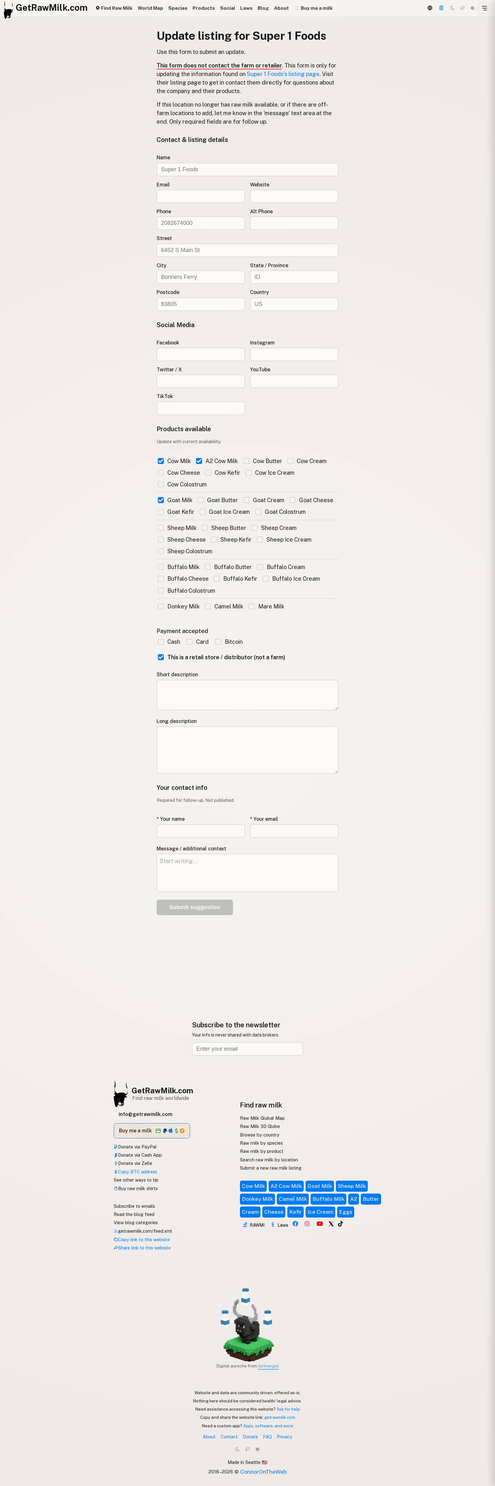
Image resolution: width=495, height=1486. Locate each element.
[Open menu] (484, 8)
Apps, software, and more (268, 1425)
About (281, 8)
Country (259, 292)
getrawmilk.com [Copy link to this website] (279, 1417)
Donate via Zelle (133, 1163)
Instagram (262, 343)
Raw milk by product (261, 1151)
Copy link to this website (142, 1239)
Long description (177, 721)
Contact (229, 1436)
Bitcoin (228, 641)
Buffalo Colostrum (186, 590)
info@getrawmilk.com (145, 1114)
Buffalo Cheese (183, 578)
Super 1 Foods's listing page (283, 74)
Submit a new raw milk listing (270, 1168)
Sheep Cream (273, 528)
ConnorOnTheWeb (263, 1471)
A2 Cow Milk (217, 461)
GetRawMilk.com (162, 1090)
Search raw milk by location (269, 1159)
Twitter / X (169, 370)
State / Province (269, 265)
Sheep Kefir (231, 539)
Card (198, 641)
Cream (250, 1212)
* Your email (264, 819)
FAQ (267, 1436)
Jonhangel (268, 1365)
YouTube (260, 370)
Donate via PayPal (135, 1146)
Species (178, 8)
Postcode (168, 292)
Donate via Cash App (138, 1155)
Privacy (284, 1436)
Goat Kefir (176, 511)
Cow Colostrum (182, 484)
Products (204, 8)
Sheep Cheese (182, 539)
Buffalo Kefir (235, 578)
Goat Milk (175, 500)
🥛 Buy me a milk (313, 8)
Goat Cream (263, 500)
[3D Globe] (430, 8)
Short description (177, 675)
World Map (150, 8)
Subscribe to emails (134, 1206)
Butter (371, 1199)
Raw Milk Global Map (262, 1118)
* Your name (171, 819)
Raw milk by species (261, 1143)
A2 (353, 1199)
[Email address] (247, 1049)
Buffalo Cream (281, 567)
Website (259, 185)
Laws (246, 8)
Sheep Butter (224, 528)
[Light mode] (473, 8)
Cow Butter (262, 461)
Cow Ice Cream (269, 472)
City (161, 265)
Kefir (295, 1212)
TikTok (165, 396)
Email (163, 185)
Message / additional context (191, 849)
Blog (263, 8)
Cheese (273, 1212)
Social (227, 8)
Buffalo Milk (179, 567)
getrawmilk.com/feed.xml (143, 1231)
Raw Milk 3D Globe (260, 1126)
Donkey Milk (179, 606)
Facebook (168, 343)
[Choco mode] (462, 8)
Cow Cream (307, 461)
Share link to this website (142, 1247)
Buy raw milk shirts (136, 1188)
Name (163, 158)
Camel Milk (224, 606)
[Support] (441, 8)
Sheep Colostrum (185, 551)
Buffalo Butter (228, 567)
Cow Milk (174, 461)
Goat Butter (218, 500)
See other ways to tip (136, 1180)
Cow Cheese (179, 472)
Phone (164, 211)
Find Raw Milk (114, 8)
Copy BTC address (135, 1171)
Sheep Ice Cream (284, 539)
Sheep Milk (177, 528)
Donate (250, 1436)
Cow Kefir (222, 472)
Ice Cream (320, 1212)
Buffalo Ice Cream (291, 578)
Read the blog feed (134, 1214)
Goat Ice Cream (225, 511)
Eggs (345, 1212)
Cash (169, 641)
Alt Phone (261, 211)
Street (164, 238)
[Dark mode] (452, 8)
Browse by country (259, 1134)
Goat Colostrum (280, 511)
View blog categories (136, 1222)
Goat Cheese (311, 500)
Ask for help (288, 1409)
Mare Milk (266, 606)
